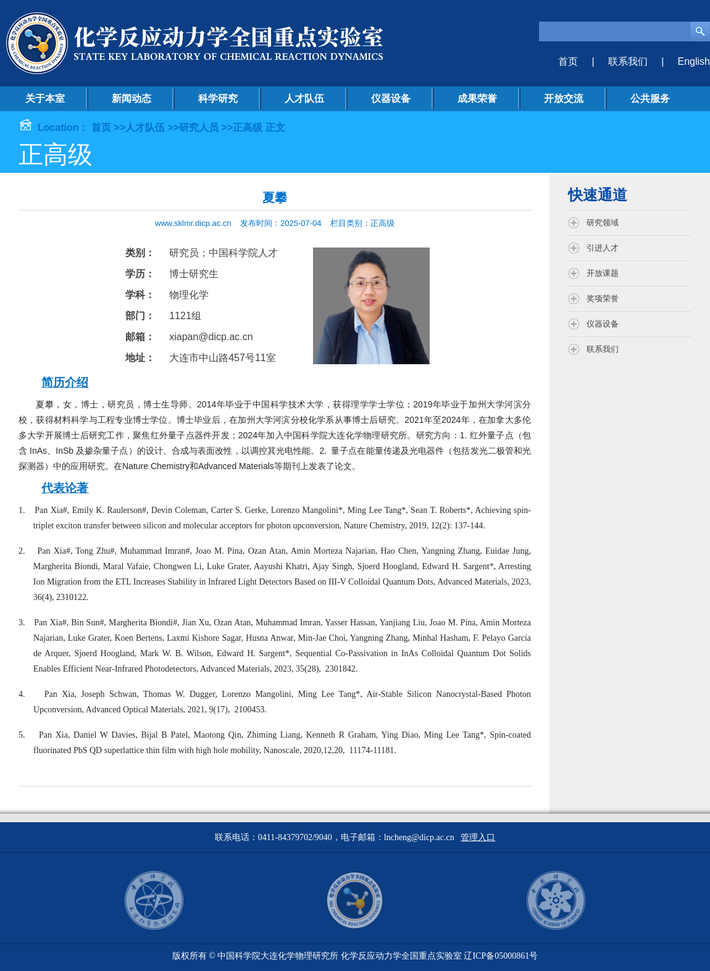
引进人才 (603, 247)
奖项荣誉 (603, 298)
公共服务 (650, 98)
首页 (568, 61)
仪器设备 (391, 98)
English (694, 61)
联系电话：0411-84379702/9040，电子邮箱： (299, 837)
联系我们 (628, 61)
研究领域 (603, 222)
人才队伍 (304, 98)
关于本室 (45, 98)
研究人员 (199, 127)
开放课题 (603, 273)
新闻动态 (131, 98)
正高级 (247, 127)
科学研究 (218, 98)
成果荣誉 (477, 98)
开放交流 (563, 98)
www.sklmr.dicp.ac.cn (193, 223)
